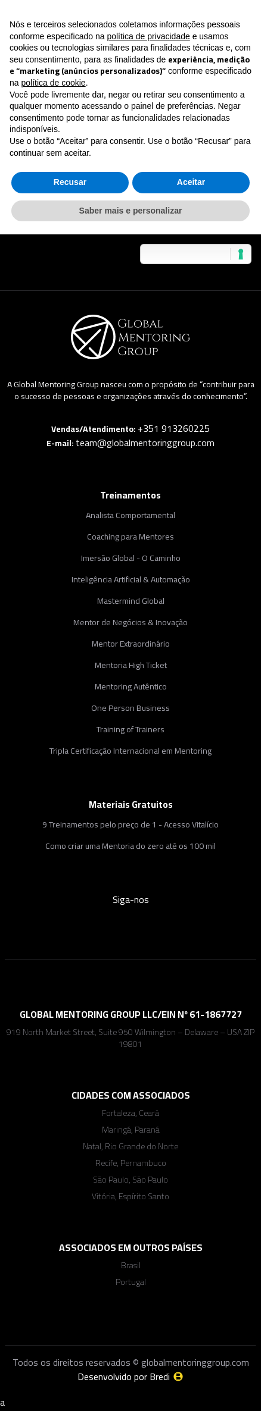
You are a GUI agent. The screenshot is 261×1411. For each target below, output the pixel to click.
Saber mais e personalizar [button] (130, 210)
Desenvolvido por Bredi (130, 1377)
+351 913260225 (174, 428)
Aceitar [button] (191, 182)
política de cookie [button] (53, 82)
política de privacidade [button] (148, 36)
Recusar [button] (70, 182)
